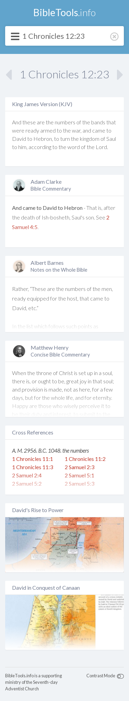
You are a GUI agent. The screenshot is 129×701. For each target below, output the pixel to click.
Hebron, (43, 138)
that (111, 122)
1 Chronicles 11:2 (85, 458)
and (87, 130)
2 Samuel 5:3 (79, 483)
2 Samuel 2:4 (27, 475)
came (98, 130)
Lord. (102, 147)
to (59, 130)
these (29, 122)
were (18, 130)
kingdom (89, 138)
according (40, 147)
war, (77, 130)
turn (65, 138)
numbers (65, 122)
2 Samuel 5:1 (79, 475)
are (41, 122)
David (19, 138)
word (73, 147)
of (78, 122)
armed (48, 130)
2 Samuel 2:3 (79, 467)
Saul (111, 138)
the (50, 122)
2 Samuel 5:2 (27, 483)
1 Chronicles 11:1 (32, 458)
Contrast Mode (100, 675)
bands (98, 122)
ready (32, 130)
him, (23, 147)
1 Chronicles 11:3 (32, 467)
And (16, 122)
